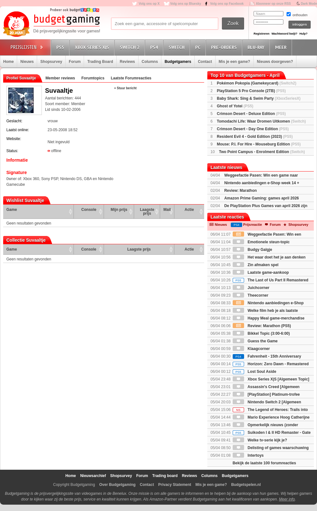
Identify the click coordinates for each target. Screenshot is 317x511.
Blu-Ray (257, 47)
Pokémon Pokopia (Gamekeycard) (256, 83)
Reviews (127, 61)
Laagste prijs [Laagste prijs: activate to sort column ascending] (147, 211)
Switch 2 (130, 47)
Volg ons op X (149, 3)
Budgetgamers (178, 61)
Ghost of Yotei (235, 106)
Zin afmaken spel (256, 265)
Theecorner (250, 295)
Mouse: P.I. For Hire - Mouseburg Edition (259, 144)
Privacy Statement (174, 484)
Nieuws (27, 61)
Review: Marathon (240, 190)
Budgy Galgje (252, 249)
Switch (177, 47)
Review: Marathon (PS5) (262, 326)
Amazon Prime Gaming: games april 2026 (261, 198)
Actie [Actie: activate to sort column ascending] (189, 209)
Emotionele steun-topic (261, 242)
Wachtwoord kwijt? (284, 33)
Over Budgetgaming (117, 484)
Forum (75, 61)
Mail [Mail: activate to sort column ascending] (167, 209)
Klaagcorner (251, 348)
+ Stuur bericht (125, 88)
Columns (150, 61)
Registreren (261, 33)
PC (198, 47)
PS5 (61, 47)
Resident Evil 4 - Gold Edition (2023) (255, 136)
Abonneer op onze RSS (273, 3)
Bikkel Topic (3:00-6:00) (261, 333)
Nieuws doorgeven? (275, 61)
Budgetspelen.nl (246, 484)
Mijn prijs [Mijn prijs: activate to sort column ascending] (119, 209)
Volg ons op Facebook (227, 3)
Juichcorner (251, 288)
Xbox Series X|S (93, 47)
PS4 (155, 47)
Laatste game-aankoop (261, 272)
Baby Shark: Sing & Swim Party (259, 98)
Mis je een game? (234, 61)
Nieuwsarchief (93, 476)
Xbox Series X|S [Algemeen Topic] (271, 379)
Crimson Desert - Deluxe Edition (251, 113)
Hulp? (303, 33)
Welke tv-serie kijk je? (260, 440)
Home (8, 61)
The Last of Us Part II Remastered (270, 280)
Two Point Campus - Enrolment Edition (262, 152)
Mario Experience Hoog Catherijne (271, 417)
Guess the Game (255, 341)
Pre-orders (225, 47)
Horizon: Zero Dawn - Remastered (271, 364)
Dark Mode (309, 3)
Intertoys (248, 455)
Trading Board (100, 61)
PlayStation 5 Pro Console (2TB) (251, 91)
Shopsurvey (51, 61)
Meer (281, 47)
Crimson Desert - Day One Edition (253, 129)
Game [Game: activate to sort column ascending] (11, 209)
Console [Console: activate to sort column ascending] (88, 209)
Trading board (165, 476)
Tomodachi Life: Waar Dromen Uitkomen (261, 121)
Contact (205, 61)
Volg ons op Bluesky (185, 3)
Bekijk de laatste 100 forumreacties (264, 463)
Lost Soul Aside (254, 371)
